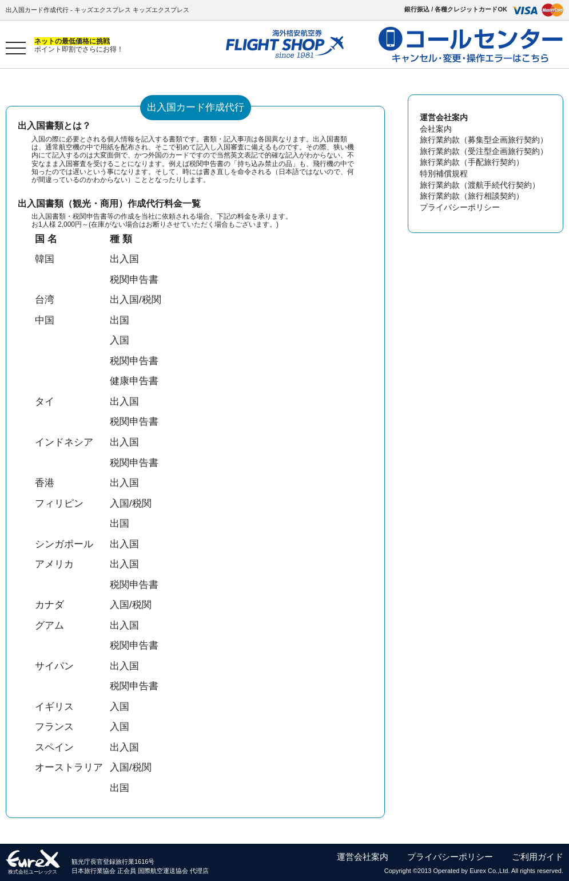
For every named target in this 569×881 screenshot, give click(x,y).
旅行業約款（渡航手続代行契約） (480, 184)
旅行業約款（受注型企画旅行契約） (484, 151)
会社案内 (436, 128)
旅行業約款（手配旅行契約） (472, 162)
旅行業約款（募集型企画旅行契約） (484, 139)
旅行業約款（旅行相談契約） (472, 195)
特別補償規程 (444, 173)
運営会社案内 (362, 857)
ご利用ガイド (537, 857)
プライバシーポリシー (460, 207)
